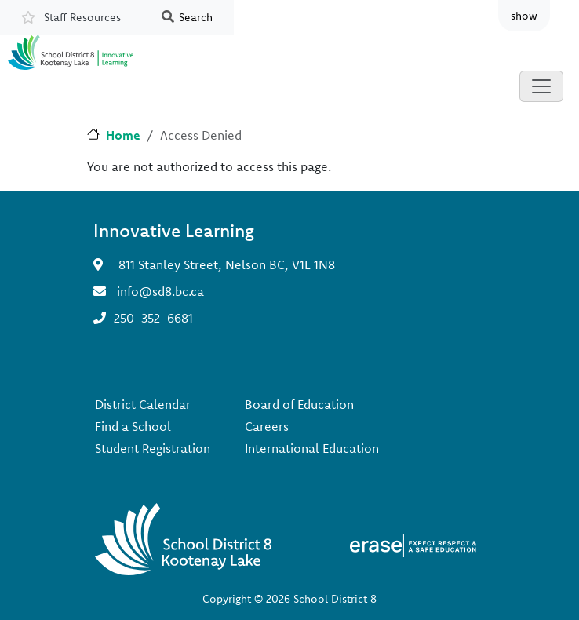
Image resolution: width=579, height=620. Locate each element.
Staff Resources (82, 17)
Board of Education (299, 404)
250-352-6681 (153, 318)
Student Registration (152, 448)
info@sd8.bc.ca (160, 291)
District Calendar (143, 404)
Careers (267, 426)
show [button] (524, 16)
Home (123, 135)
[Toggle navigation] (541, 86)
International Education (312, 448)
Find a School (133, 426)
